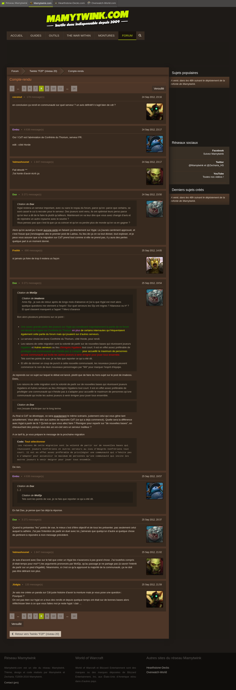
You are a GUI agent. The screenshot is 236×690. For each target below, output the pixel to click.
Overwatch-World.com (102, 3)
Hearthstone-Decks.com (69, 3)
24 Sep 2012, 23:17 (152, 129)
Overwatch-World (157, 672)
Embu (16, 129)
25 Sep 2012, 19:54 (152, 283)
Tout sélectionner (35, 441)
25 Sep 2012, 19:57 (152, 476)
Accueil (17, 35)
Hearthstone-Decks (158, 667)
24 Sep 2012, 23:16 (152, 97)
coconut (17, 97)
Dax (15, 194)
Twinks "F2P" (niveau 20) (43, 71)
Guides (36, 35)
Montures (106, 35)
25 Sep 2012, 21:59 (152, 584)
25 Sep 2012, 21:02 (152, 552)
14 (74, 88)
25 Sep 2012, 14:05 (152, 250)
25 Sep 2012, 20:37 (152, 519)
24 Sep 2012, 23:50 (152, 194)
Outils (54, 35)
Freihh (16, 250)
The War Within (79, 35)
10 (53, 88)
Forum (127, 35)
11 (60, 88)
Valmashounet (21, 161)
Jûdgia (16, 584)
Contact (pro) (11, 682)
